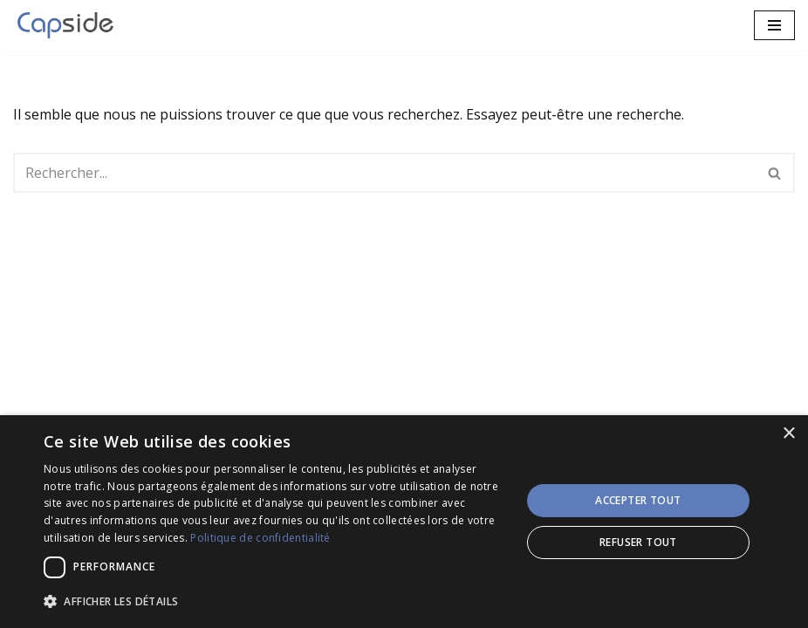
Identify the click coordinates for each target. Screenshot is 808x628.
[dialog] (404, 521)
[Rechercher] (384, 173)
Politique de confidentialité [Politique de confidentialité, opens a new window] (260, 537)
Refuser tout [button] (638, 542)
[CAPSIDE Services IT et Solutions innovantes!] (70, 25)
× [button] (788, 433)
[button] (275, 601)
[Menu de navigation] (774, 25)
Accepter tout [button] (638, 500)
